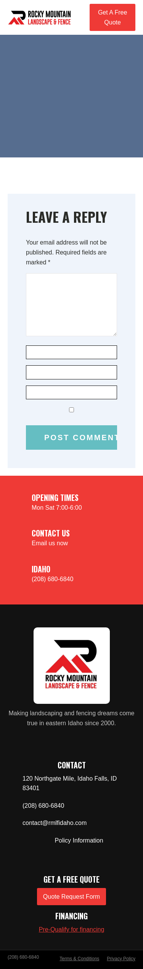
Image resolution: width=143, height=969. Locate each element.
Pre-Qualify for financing (71, 929)
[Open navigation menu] (80, 17)
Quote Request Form (71, 896)
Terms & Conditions (79, 958)
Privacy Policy (121, 958)
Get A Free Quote (112, 17)
